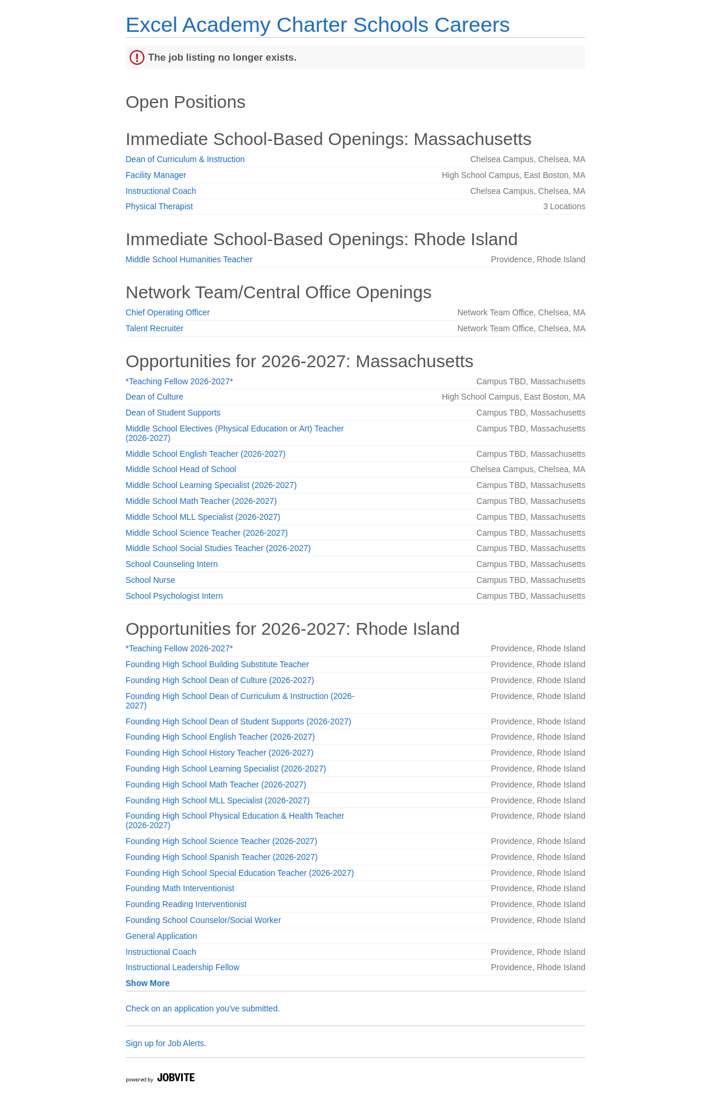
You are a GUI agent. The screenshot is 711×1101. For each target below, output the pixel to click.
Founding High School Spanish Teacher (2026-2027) (222, 857)
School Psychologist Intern (174, 596)
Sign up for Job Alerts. (166, 1043)
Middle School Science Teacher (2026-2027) (207, 533)
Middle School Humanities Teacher (189, 259)
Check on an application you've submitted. (203, 1008)
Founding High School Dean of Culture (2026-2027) (220, 680)
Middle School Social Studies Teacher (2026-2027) (218, 548)
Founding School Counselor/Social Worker (203, 920)
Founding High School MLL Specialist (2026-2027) (218, 800)
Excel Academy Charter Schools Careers (318, 24)
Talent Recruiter (154, 328)
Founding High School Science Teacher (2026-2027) (221, 841)
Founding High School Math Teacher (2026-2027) (216, 784)
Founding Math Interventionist (180, 888)
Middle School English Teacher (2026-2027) (205, 454)
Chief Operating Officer (168, 312)
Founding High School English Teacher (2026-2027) (220, 736)
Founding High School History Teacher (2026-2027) (220, 752)
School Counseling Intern (172, 564)
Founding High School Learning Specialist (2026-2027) (226, 768)
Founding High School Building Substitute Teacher (217, 664)
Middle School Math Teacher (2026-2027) (201, 501)
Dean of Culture (154, 396)
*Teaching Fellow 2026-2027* (179, 381)
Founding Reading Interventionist (186, 904)
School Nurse (150, 580)
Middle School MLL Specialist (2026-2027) (203, 517)
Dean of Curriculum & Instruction (185, 159)
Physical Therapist (159, 206)
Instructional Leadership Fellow (182, 967)
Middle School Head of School (181, 469)
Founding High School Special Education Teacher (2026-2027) (240, 873)
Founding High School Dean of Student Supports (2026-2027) (238, 721)
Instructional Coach (161, 191)
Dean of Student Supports (173, 412)
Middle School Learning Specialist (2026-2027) (211, 485)
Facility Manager (156, 175)
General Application (161, 936)
